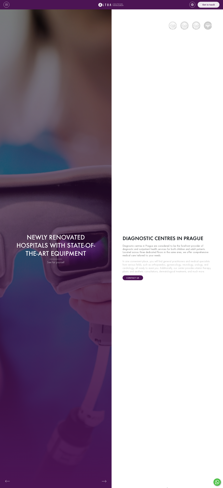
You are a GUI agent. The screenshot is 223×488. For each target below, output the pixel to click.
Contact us (132, 278)
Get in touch (208, 4)
